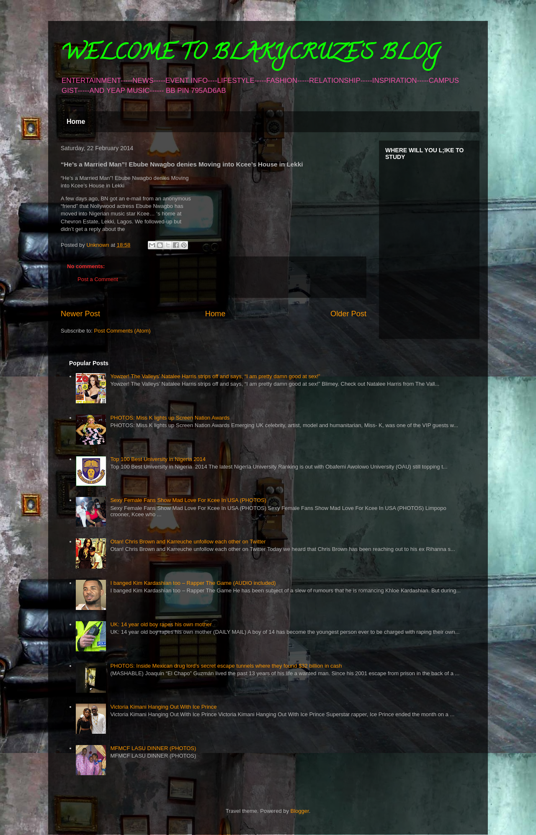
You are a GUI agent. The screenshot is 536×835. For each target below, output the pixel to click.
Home (76, 121)
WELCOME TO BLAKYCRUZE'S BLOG (250, 54)
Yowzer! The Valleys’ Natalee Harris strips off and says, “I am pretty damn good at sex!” (215, 376)
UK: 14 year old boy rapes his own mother (160, 624)
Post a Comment (97, 279)
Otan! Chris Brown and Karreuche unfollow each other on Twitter (187, 541)
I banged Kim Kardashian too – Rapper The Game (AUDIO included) (193, 583)
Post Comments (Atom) (122, 331)
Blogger (300, 811)
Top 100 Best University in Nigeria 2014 (158, 459)
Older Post (348, 314)
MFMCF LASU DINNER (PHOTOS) (153, 748)
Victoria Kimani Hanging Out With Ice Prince (163, 707)
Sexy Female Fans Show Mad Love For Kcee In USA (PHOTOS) (188, 500)
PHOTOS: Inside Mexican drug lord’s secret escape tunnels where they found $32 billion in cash (226, 666)
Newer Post (80, 314)
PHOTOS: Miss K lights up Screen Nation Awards (169, 418)
